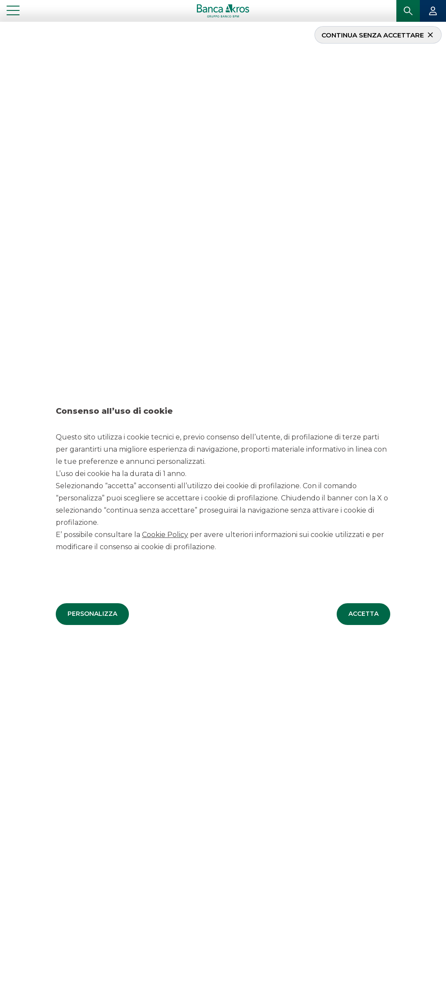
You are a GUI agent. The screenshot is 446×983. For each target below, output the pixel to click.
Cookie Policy (165, 534)
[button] (92, 614)
